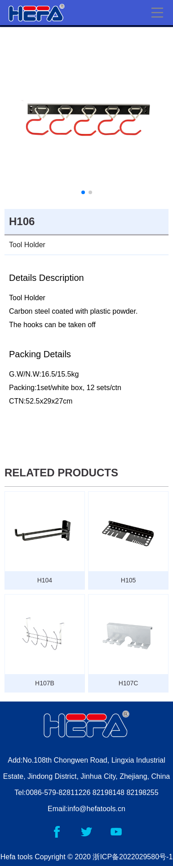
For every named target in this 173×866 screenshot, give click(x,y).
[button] (83, 192)
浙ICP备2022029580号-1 (133, 857)
